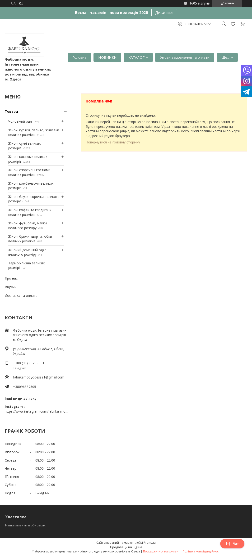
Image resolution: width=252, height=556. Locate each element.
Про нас (11, 278)
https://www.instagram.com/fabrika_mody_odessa (37, 411)
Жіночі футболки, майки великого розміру (27, 225)
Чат (232, 544)
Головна (79, 57)
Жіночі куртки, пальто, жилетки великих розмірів (33, 132)
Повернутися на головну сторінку (113, 142)
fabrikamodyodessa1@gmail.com (38, 377)
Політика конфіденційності (201, 551)
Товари (11, 111)
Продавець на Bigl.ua (126, 547)
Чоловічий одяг (20, 121)
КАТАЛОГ (136, 57)
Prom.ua (150, 542)
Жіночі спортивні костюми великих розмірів (29, 172)
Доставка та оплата (21, 295)
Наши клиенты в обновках (25, 525)
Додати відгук (233, 24)
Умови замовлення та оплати (185, 57)
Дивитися (164, 12)
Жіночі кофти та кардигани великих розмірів (29, 212)
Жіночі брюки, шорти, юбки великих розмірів (30, 238)
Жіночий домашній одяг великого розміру (27, 252)
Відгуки (10, 287)
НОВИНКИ (107, 57)
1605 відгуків (199, 3)
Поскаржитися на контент (161, 551)
